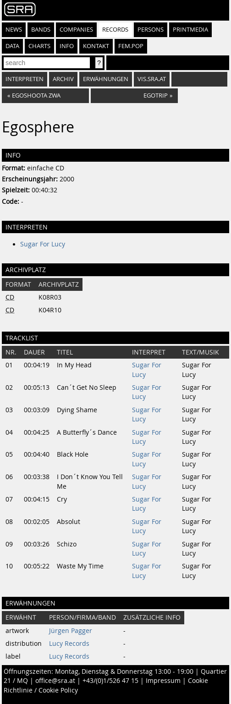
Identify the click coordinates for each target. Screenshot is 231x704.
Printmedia (190, 29)
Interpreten (25, 79)
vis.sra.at (152, 79)
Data (12, 46)
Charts (39, 46)
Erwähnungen (105, 79)
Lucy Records (69, 643)
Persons (151, 29)
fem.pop (130, 46)
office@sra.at (55, 681)
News (14, 29)
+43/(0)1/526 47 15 (110, 681)
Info (67, 46)
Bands (40, 29)
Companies (76, 29)
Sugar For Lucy (42, 244)
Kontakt (96, 46)
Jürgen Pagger (70, 631)
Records (115, 29)
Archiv (63, 79)
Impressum (163, 681)
